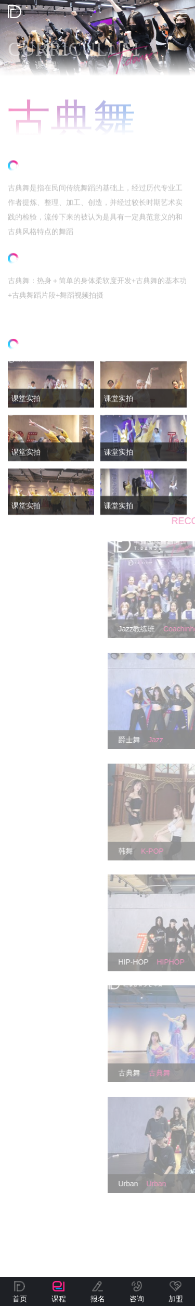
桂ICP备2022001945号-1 (112, 1249)
